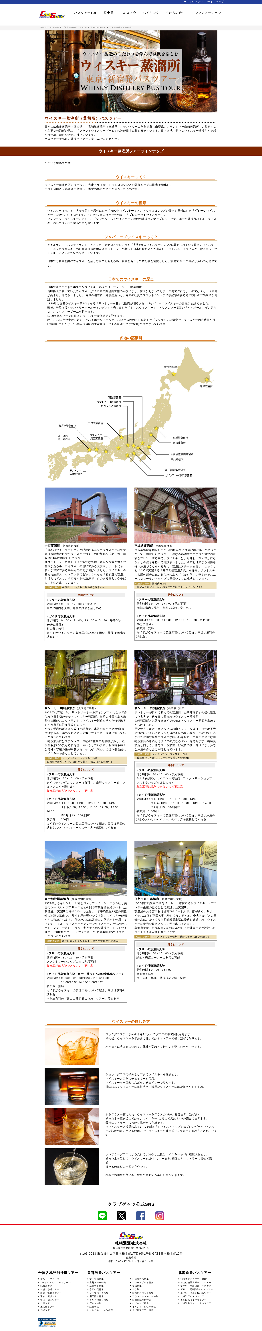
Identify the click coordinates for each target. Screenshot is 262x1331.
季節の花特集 (97, 1289)
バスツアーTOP (86, 13)
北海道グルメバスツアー (193, 1296)
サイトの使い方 (193, 1)
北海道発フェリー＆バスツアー (197, 1303)
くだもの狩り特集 (99, 1300)
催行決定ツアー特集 (143, 1310)
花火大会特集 (97, 1286)
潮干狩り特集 (97, 1296)
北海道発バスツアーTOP (193, 1279)
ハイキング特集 (140, 1303)
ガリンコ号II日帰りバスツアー (196, 1289)
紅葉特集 (94, 1306)
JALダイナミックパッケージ (55, 1282)
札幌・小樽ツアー (49, 1289)
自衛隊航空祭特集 (141, 1300)
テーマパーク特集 (99, 1293)
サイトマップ (215, 1)
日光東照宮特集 (140, 1279)
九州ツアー (46, 1303)
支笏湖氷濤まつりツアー (193, 1300)
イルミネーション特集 (101, 1310)
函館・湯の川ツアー (51, 1293)
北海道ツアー (47, 1286)
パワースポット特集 (143, 1282)
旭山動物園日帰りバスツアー (195, 1282)
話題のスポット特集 (143, 1293)
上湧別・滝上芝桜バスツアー (195, 1293)
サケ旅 (135, 1289)
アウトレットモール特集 (145, 1296)
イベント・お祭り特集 (144, 1306)
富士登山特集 (97, 1279)
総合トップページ (49, 1279)
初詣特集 (137, 1286)
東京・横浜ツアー (49, 1296)
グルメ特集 (95, 1303)
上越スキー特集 (98, 1282)
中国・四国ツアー (49, 1300)
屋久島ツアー (47, 1306)
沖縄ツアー (46, 1310)
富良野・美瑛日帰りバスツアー (197, 1286)
